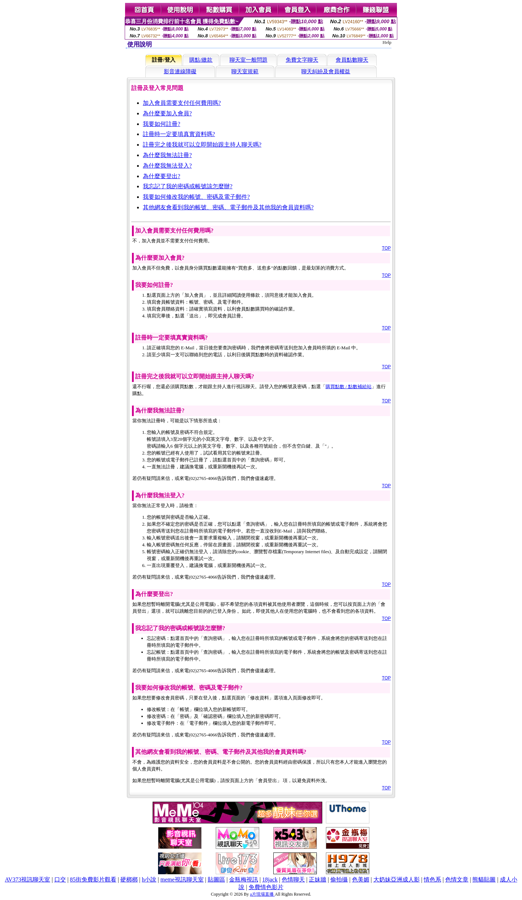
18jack (270, 879)
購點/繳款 (200, 60)
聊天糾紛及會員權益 (325, 71)
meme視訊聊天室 (181, 879)
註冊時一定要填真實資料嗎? (179, 134)
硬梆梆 (129, 879)
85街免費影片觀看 (93, 879)
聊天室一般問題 (248, 60)
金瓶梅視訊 (243, 879)
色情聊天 (293, 879)
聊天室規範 (244, 71)
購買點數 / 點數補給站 (349, 386)
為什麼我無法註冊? (167, 155)
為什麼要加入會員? (167, 113)
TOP (386, 248)
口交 (60, 879)
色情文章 (456, 879)
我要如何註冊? (161, 124)
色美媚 (360, 879)
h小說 (149, 879)
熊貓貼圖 (484, 879)
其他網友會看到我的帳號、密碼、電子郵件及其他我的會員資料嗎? (228, 207)
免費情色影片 (266, 887)
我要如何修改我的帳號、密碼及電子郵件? (196, 197)
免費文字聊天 (302, 60)
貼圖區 (216, 879)
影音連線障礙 (180, 71)
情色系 (432, 879)
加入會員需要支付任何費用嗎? (182, 103)
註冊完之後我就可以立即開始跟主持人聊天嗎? (202, 144)
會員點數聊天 (352, 60)
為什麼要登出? (161, 176)
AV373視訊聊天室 (27, 879)
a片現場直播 (262, 894)
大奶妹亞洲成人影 (396, 879)
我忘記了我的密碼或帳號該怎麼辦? (187, 186)
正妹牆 (317, 879)
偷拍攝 (339, 879)
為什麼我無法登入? (167, 166)
